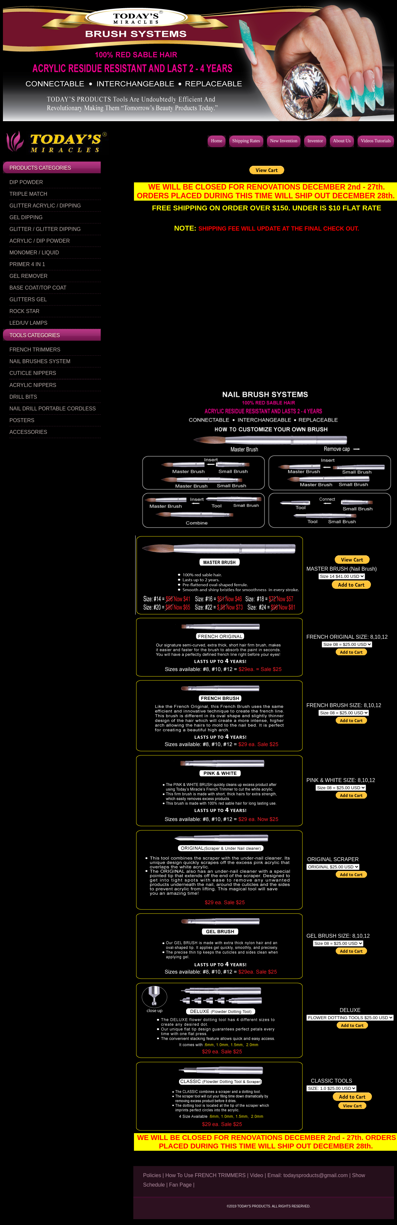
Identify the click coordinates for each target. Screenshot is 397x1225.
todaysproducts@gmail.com (315, 1175)
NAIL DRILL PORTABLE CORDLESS (52, 408)
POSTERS (21, 420)
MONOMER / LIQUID (34, 252)
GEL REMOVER (28, 276)
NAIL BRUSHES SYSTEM (39, 361)
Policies (152, 1175)
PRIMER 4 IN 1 (27, 264)
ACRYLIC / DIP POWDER (39, 241)
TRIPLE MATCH (28, 194)
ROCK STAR (24, 311)
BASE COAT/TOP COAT (37, 288)
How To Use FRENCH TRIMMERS (205, 1175)
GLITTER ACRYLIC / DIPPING (45, 205)
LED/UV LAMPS (28, 323)
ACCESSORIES (28, 432)
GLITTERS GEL (28, 299)
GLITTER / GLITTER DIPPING (45, 229)
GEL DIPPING (26, 217)
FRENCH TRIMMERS (34, 349)
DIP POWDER (26, 182)
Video (256, 1175)
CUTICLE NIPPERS (32, 373)
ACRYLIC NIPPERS (32, 385)
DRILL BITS (23, 397)
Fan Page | (182, 1185)
